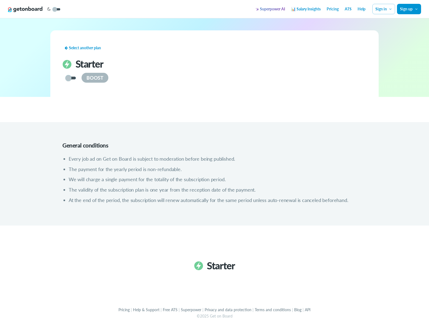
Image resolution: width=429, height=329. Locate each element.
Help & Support (146, 309)
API (308, 309)
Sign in (383, 9)
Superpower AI (270, 9)
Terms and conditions (273, 309)
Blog (298, 309)
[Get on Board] (25, 9)
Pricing (333, 9)
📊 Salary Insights (306, 9)
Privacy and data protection (228, 309)
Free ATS (170, 309)
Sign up (409, 9)
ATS (348, 9)
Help (362, 9)
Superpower (191, 309)
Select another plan (82, 47)
